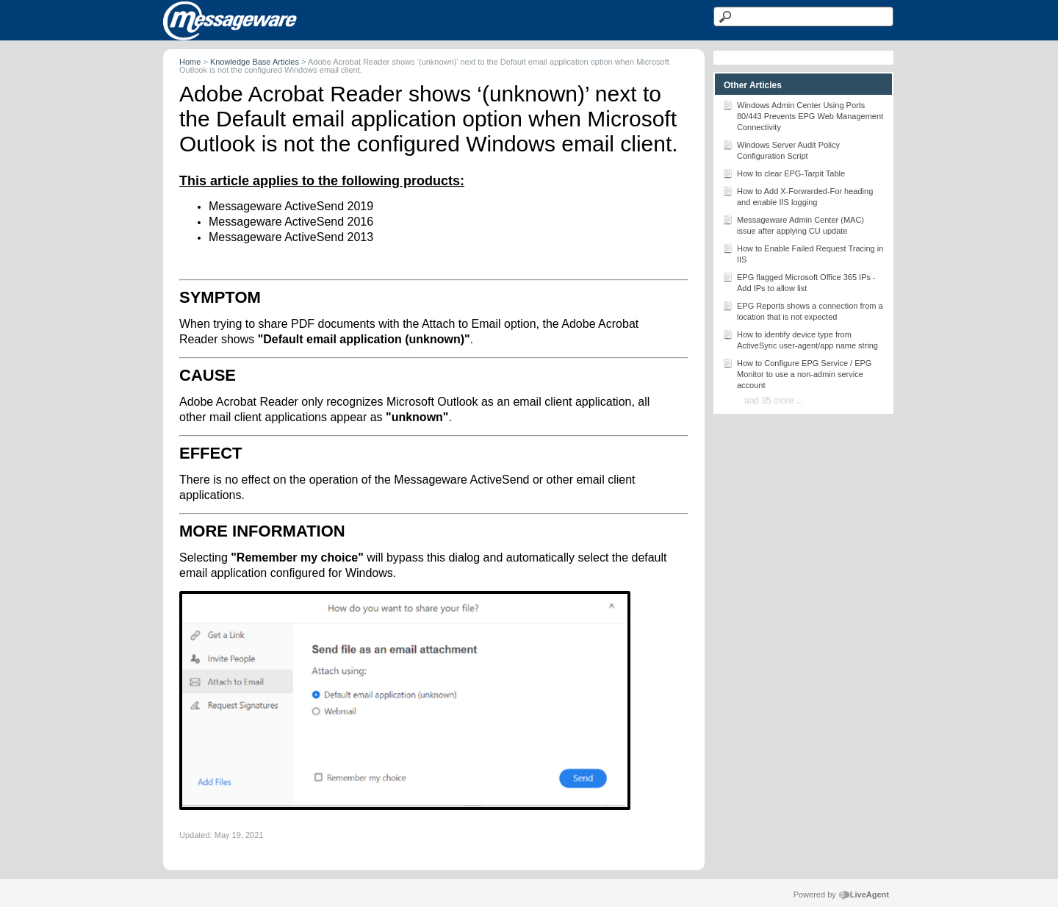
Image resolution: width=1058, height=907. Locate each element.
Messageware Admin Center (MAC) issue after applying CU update (793, 224)
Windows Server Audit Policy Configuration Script (781, 149)
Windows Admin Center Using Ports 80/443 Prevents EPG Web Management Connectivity (802, 115)
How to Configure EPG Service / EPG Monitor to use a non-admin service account (796, 373)
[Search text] (803, 16)
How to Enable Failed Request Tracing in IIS (802, 253)
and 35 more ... (774, 400)
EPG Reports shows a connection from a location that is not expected (802, 310)
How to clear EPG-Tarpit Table (783, 173)
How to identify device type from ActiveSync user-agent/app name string (800, 339)
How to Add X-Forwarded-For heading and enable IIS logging (797, 195)
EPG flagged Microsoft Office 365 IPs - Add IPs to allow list (799, 281)
